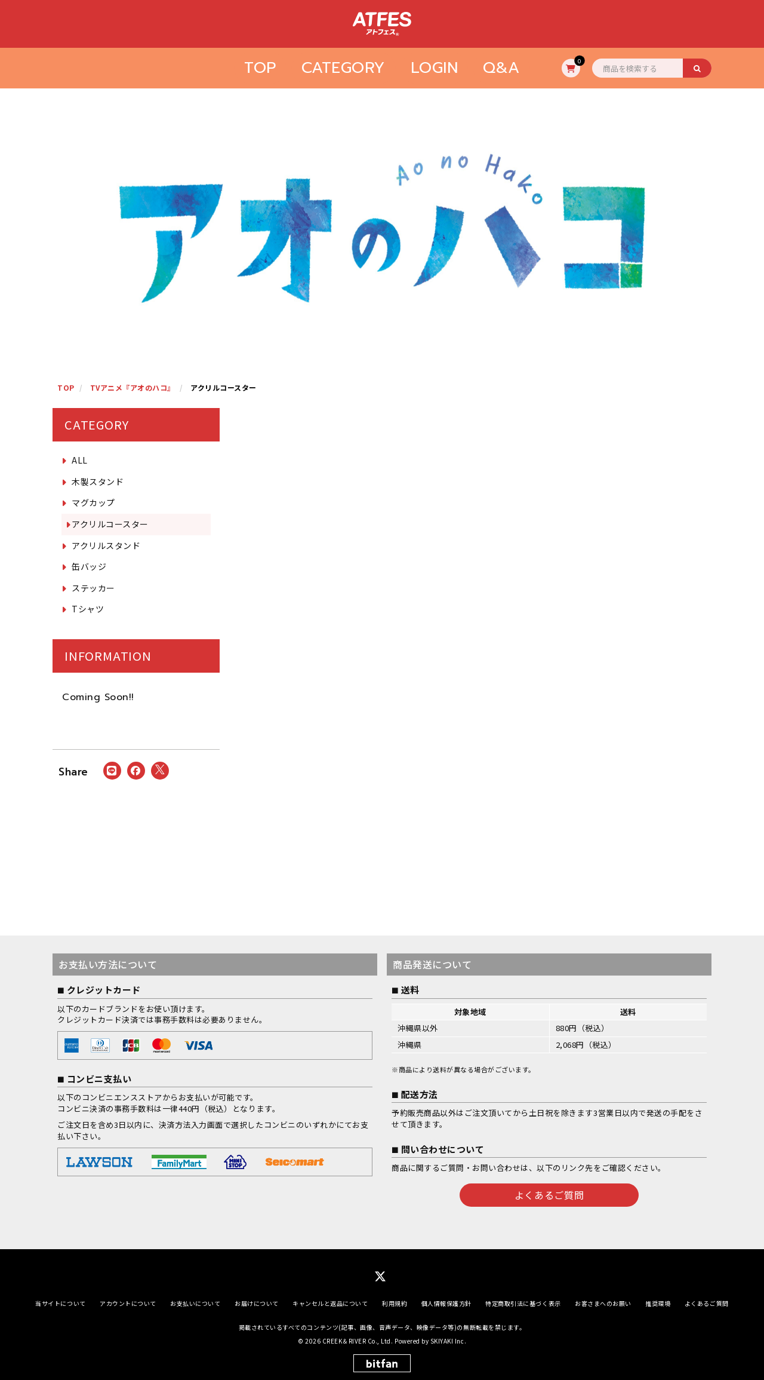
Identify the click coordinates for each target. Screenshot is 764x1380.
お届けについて (257, 1303)
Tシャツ (88, 609)
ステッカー (93, 588)
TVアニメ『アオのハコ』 (132, 387)
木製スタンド (98, 481)
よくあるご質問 (549, 1194)
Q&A (501, 67)
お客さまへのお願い (603, 1303)
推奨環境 (657, 1303)
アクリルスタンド (106, 545)
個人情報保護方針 (446, 1303)
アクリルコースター (110, 524)
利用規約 (394, 1303)
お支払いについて (195, 1303)
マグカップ (93, 502)
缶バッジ (89, 566)
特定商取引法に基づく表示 (522, 1303)
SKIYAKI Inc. (448, 1340)
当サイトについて (60, 1303)
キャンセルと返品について (330, 1303)
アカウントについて (128, 1303)
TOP (260, 67)
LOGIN (434, 67)
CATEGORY (343, 67)
